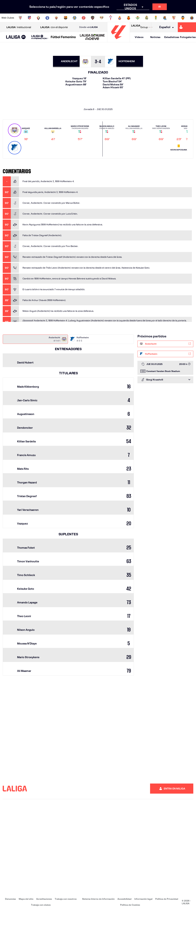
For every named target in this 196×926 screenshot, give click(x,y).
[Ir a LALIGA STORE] (150, 27)
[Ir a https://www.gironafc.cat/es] (83, 18)
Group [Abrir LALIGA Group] (139, 27)
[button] (15, 37)
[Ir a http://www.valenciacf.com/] (183, 18)
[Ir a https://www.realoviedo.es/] (156, 18)
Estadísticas (171, 37)
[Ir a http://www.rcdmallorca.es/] (128, 18)
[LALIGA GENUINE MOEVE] (92, 37)
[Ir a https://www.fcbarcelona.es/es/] (65, 18)
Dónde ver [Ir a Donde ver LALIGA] (88, 27)
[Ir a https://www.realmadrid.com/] (146, 18)
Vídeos (139, 37)
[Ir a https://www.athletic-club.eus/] (20, 18)
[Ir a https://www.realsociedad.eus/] (165, 18)
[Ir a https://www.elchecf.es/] (56, 18)
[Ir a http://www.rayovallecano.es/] (101, 18)
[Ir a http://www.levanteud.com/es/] (92, 18)
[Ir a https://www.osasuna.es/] (38, 18)
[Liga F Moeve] (63, 37)
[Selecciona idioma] (165, 27)
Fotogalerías (188, 37)
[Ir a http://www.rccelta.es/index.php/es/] (110, 18)
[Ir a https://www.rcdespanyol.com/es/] (119, 18)
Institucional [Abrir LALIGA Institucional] (18, 27)
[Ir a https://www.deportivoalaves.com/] (47, 18)
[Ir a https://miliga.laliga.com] (187, 27)
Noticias (155, 37)
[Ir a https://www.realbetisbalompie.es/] (137, 18)
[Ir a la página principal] (118, 40)
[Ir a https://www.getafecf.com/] (74, 18)
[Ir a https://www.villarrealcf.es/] (192, 18)
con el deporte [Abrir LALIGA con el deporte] (54, 27)
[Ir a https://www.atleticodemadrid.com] (29, 18)
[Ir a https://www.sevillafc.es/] (174, 18)
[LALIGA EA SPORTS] (15, 37)
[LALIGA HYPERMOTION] (39, 37)
